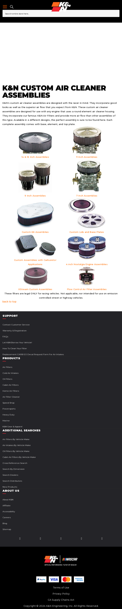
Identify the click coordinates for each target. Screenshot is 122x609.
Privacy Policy (61, 593)
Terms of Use (61, 587)
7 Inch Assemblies (86, 195)
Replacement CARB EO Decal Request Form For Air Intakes (33, 354)
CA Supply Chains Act (61, 599)
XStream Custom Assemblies (35, 289)
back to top (9, 301)
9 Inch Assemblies (35, 195)
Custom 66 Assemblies (35, 232)
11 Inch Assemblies (86, 157)
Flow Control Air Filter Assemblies (87, 289)
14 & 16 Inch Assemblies (35, 157)
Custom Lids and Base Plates (86, 232)
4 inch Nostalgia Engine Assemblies (87, 264)
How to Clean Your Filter (15, 348)
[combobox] (61, 13)
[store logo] (61, 7)
